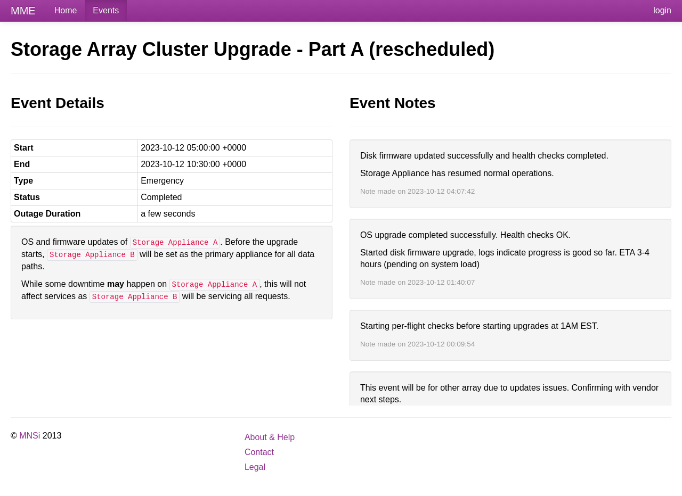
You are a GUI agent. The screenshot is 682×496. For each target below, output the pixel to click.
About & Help (270, 437)
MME (23, 10)
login (662, 10)
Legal (255, 467)
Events (106, 10)
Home (65, 10)
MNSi (29, 435)
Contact (259, 452)
